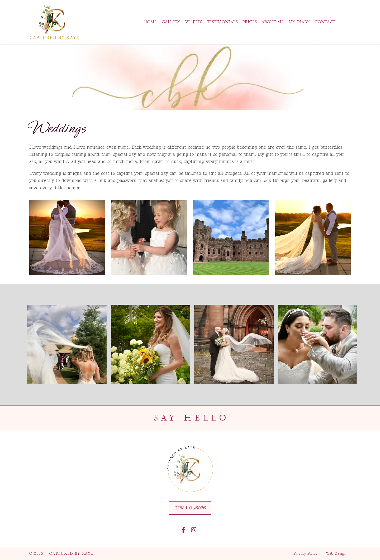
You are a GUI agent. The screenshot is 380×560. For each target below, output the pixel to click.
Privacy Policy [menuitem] (305, 553)
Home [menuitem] (150, 22)
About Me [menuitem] (273, 22)
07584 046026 (190, 508)
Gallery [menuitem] (171, 22)
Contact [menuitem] (325, 22)
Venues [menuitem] (193, 22)
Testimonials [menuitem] (222, 22)
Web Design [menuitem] (336, 553)
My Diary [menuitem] (299, 22)
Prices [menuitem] (249, 22)
